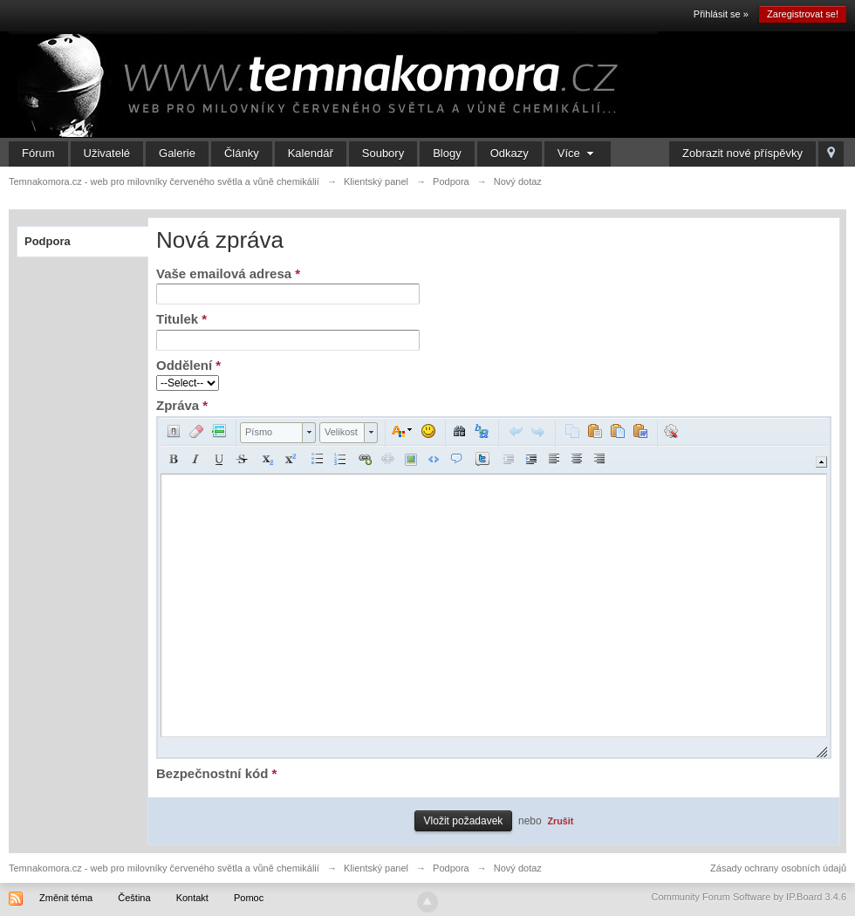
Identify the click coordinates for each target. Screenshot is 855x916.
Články (241, 153)
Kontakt (192, 897)
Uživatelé (107, 153)
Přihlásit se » (721, 14)
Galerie (177, 153)
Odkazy (509, 153)
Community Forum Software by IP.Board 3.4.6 (748, 897)
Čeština (134, 897)
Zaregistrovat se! (802, 14)
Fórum (38, 153)
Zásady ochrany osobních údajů (778, 868)
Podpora (47, 241)
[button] (173, 430)
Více (577, 153)
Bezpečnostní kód (216, 773)
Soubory (383, 153)
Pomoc (248, 897)
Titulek (181, 318)
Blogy (447, 153)
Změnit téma (65, 897)
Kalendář (310, 153)
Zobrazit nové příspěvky (742, 153)
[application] (493, 587)
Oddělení (188, 365)
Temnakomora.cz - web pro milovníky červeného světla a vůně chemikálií (164, 868)
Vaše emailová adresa (228, 273)
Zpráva (182, 405)
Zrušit (560, 821)
